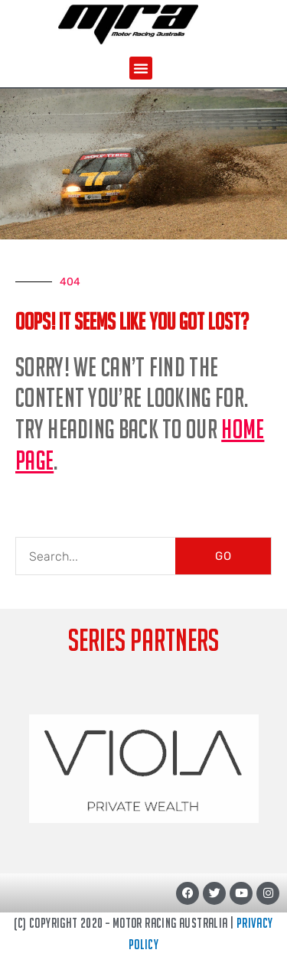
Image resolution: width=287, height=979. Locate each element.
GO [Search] (223, 556)
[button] (140, 68)
